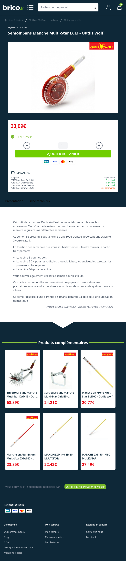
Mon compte (52, 531)
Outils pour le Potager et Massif (85, 487)
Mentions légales (13, 552)
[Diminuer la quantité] (26, 145)
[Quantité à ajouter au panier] (63, 145)
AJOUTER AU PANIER (63, 154)
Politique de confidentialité (18, 547)
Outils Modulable (72, 20)
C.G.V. (7, 542)
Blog (6, 537)
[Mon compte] (108, 7)
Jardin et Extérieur (14, 20)
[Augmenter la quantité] (99, 145)
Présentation (14, 201)
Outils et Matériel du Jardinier (43, 20)
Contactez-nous (94, 531)
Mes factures (52, 542)
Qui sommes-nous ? (14, 531)
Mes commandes (54, 537)
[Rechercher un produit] (65, 7)
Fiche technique (40, 201)
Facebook (91, 537)
